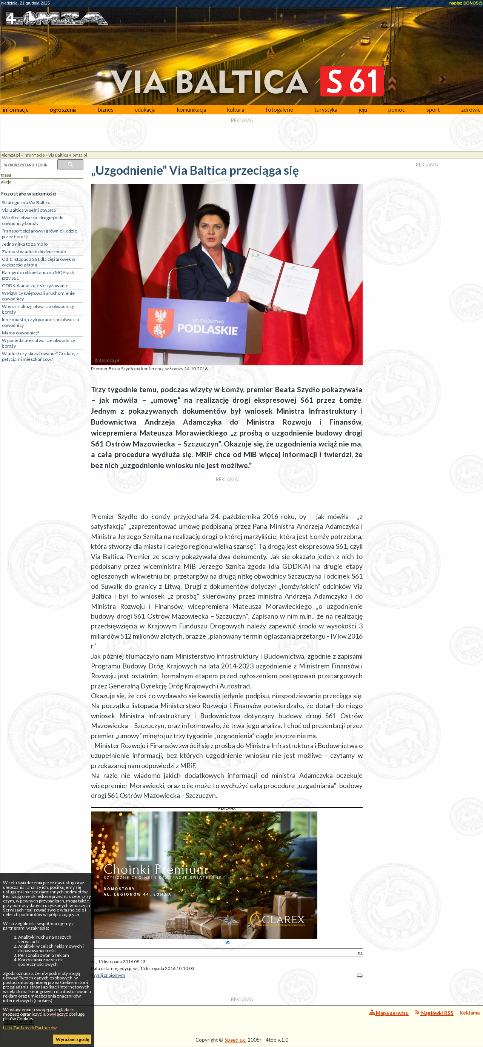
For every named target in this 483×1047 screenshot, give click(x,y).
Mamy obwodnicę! (21, 333)
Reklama (470, 1013)
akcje (6, 181)
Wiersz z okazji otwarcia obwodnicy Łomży (38, 309)
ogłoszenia (63, 109)
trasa (6, 174)
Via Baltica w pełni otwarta (29, 210)
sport (433, 109)
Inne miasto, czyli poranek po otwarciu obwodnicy (40, 322)
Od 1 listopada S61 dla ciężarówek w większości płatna (38, 262)
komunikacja (191, 109)
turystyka (325, 109)
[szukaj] (25, 165)
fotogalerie (279, 109)
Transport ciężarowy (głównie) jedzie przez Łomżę (39, 233)
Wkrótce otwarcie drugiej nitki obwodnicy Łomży (32, 220)
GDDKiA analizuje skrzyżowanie (35, 285)
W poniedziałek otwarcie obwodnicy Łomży (38, 343)
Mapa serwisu (389, 1013)
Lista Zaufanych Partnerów (30, 1027)
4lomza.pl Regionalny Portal (37, 1017)
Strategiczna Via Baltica (26, 202)
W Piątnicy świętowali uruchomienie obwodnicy (38, 296)
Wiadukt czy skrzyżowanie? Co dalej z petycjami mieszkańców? (40, 356)
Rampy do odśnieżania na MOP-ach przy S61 (38, 275)
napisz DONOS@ (466, 3)
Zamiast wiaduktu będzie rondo (34, 251)
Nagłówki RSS (434, 1013)
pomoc (396, 109)
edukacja (145, 109)
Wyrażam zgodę (72, 1039)
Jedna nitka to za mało (25, 244)
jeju (363, 109)
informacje (16, 109)
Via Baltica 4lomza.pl (67, 154)
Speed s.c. (235, 1040)
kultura (235, 109)
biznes (106, 109)
